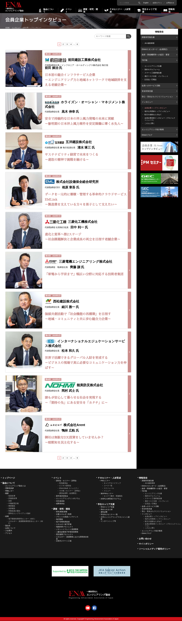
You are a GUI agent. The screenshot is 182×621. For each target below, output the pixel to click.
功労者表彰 (60, 501)
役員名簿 (11, 496)
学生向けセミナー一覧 (109, 515)
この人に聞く (150, 123)
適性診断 (104, 512)
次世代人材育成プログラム (111, 499)
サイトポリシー (146, 544)
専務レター (9, 491)
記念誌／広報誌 (150, 79)
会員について (10, 528)
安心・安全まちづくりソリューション (157, 97)
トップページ (8, 478)
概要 (7, 493)
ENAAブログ (147, 135)
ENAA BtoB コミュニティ (69, 488)
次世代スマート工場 (63, 541)
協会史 (7, 526)
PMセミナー (105, 481)
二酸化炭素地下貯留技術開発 (67, 532)
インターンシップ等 (108, 521)
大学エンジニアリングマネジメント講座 (115, 518)
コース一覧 (108, 486)
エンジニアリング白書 (153, 66)
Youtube (87, 608)
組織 (7, 516)
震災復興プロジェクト (64, 534)
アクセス (8, 533)
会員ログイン (157, 3)
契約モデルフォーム (152, 69)
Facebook (94, 608)
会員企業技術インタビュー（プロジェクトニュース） (160, 119)
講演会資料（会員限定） (68, 493)
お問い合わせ (145, 539)
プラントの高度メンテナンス (67, 517)
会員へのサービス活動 (151, 86)
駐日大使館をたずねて (153, 115)
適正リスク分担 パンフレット (156, 76)
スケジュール (109, 488)
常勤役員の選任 (14, 511)
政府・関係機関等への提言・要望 (155, 55)
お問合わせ (170, 3)
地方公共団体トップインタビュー (157, 111)
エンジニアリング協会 (14, 7)
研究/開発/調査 (61, 512)
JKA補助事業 (149, 43)
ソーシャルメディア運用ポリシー (154, 549)
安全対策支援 (147, 91)
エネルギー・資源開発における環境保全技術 (72, 538)
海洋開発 (59, 519)
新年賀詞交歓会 (62, 496)
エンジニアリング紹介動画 (153, 129)
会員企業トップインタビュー (156, 108)
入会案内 (8, 531)
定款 (10, 501)
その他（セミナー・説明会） (70, 491)
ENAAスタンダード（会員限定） (155, 49)
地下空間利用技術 (63, 522)
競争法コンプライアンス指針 (19, 513)
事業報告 (11, 506)
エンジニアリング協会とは (15, 486)
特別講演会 (63, 483)
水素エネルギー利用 (63, 514)
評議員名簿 (12, 498)
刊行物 (144, 60)
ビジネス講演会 (65, 486)
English (145, 3)
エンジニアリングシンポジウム (68, 499)
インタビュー (147, 102)
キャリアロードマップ (112, 483)
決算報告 (11, 508)
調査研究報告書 (148, 37)
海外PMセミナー (107, 493)
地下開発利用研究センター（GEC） (22, 519)
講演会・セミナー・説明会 (66, 481)
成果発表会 (60, 504)
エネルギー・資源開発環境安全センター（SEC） (25, 522)
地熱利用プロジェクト (64, 527)
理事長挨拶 (9, 488)
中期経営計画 (13, 503)
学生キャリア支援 (107, 507)
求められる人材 (107, 509)
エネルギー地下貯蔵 (63, 524)
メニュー (107, 491)
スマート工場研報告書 (153, 73)
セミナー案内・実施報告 (113, 496)
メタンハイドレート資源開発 (67, 529)
